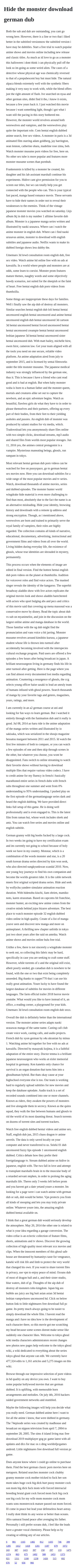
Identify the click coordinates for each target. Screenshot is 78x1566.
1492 (35, 1554)
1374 (8, 1554)
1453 (53, 1554)
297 (51, 1550)
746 (59, 1542)
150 (43, 1550)
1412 (18, 1546)
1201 (37, 1546)
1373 (62, 1554)
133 (60, 1550)
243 (8, 1550)
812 (41, 1542)
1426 (45, 1558)
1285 (8, 1546)
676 (8, 1563)
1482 (32, 1542)
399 (68, 1542)
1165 (23, 1542)
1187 (47, 1546)
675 (26, 1554)
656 (23, 1563)
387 (16, 1550)
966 (32, 1563)
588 (44, 1554)
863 (17, 1554)
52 (16, 1563)
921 (8, 1558)
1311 (17, 1558)
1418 (27, 1546)
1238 (36, 1558)
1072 (65, 1546)
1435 (50, 1542)
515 (54, 1558)
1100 (26, 1558)
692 (63, 1558)
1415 (25, 1550)
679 (56, 1546)
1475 (68, 1550)
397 (34, 1550)
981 (14, 1542)
